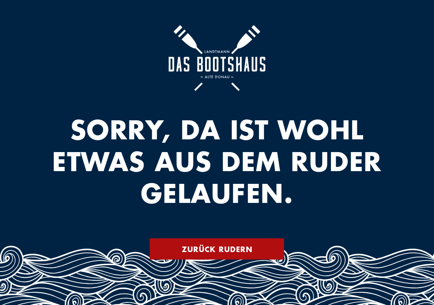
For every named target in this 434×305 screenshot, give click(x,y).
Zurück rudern (217, 249)
